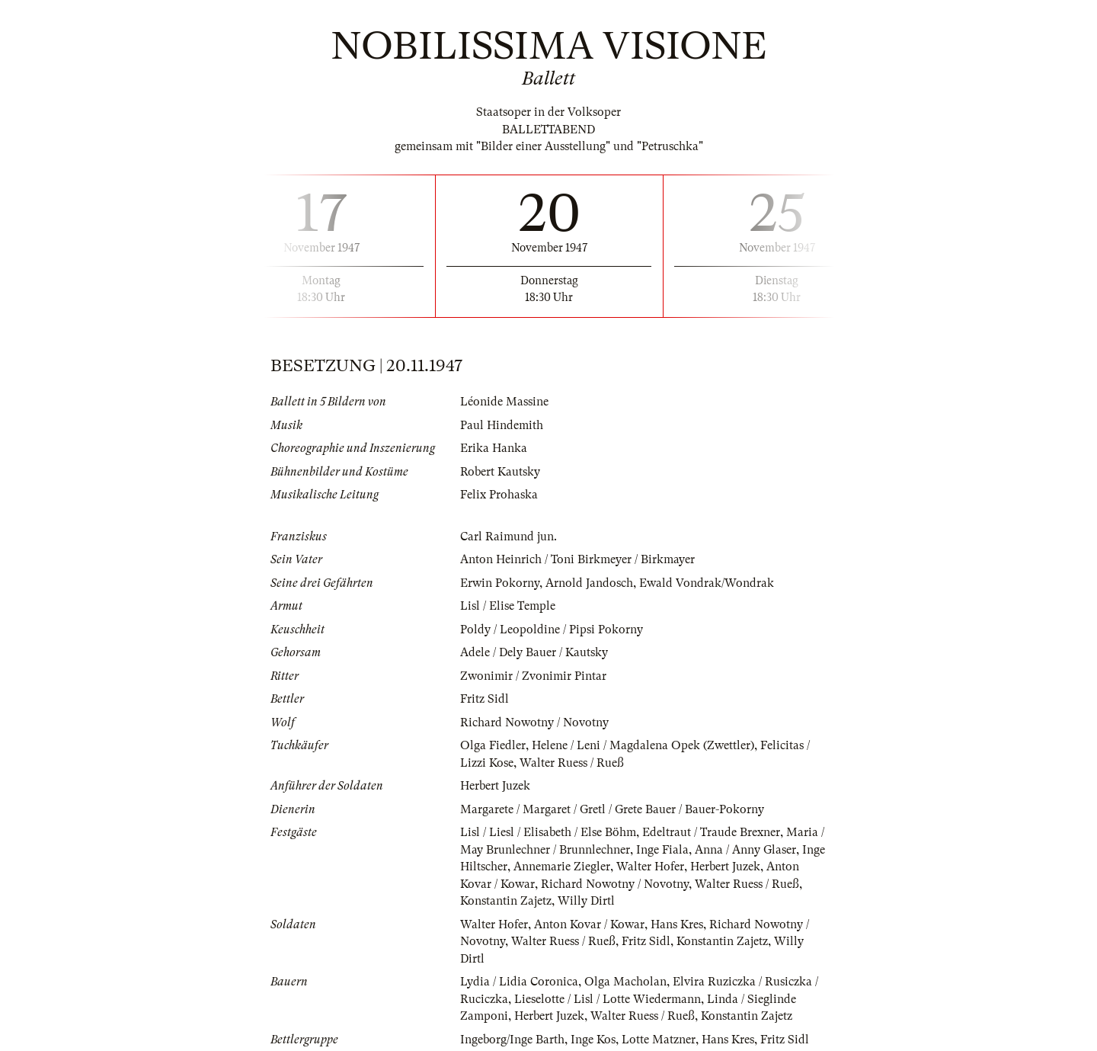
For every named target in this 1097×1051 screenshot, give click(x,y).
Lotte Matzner (659, 1039)
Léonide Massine (504, 402)
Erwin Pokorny (499, 583)
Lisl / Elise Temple (507, 606)
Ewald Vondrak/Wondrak (706, 583)
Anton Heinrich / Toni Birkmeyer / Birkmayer (577, 559)
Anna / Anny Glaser (745, 850)
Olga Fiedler (493, 745)
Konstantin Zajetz (506, 901)
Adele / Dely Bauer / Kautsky (534, 652)
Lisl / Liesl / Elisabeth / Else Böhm (548, 832)
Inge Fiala (662, 850)
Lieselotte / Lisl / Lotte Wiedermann (607, 999)
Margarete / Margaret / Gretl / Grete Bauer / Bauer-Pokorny (612, 809)
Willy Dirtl (586, 901)
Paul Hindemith (501, 425)
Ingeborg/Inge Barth (512, 1039)
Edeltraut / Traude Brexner (711, 832)
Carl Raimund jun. (508, 536)
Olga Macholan (625, 982)
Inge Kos (593, 1039)
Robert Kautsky (500, 472)
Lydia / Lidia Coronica (519, 982)
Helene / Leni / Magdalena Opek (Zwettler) (643, 745)
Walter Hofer (650, 866)
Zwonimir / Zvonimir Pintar (533, 676)
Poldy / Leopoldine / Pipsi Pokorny (551, 629)
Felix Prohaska (499, 494)
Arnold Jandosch (589, 583)
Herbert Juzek (495, 786)
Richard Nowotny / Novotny (534, 722)
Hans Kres (677, 924)
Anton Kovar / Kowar (589, 924)
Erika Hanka (493, 448)
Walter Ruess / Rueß (572, 763)
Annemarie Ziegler (561, 866)
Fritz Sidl (484, 699)
